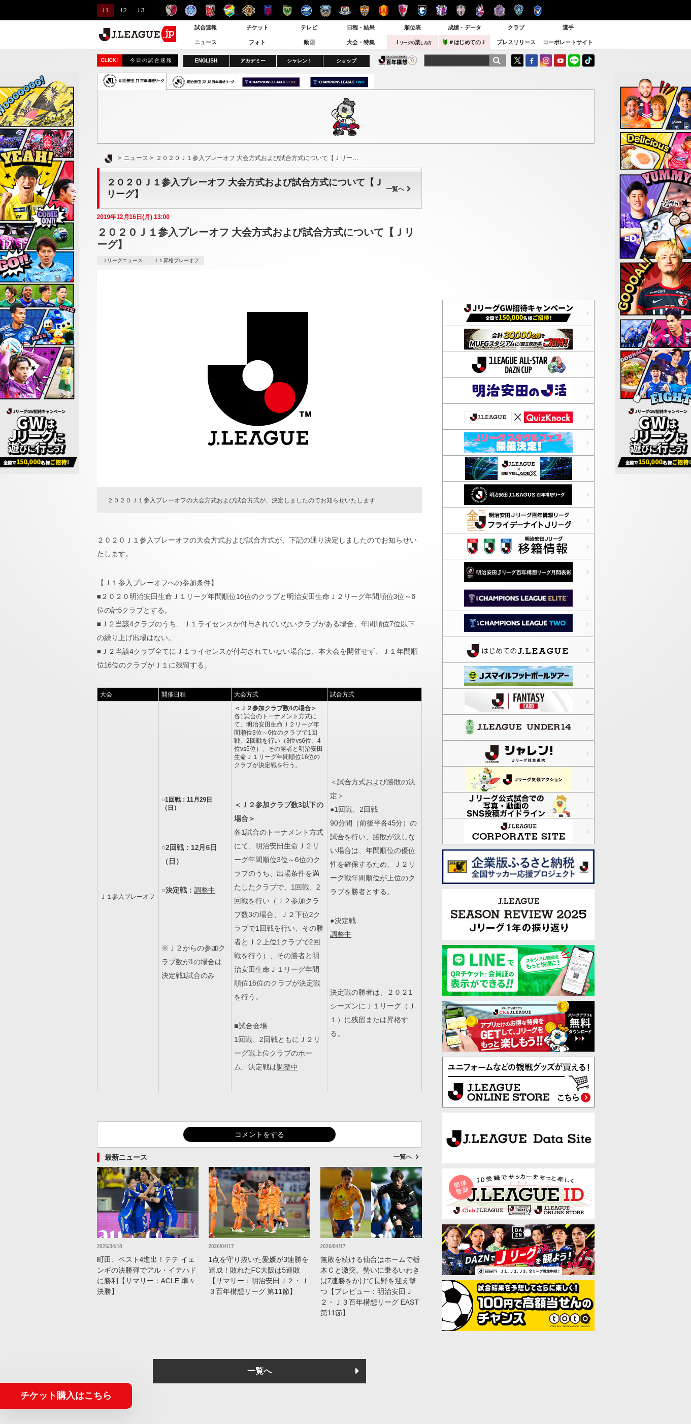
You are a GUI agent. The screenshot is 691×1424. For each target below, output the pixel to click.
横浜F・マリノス (345, 10)
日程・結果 (361, 27)
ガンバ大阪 (422, 10)
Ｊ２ (122, 10)
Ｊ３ (139, 10)
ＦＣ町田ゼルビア (306, 10)
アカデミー (253, 61)
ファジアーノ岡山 (480, 10)
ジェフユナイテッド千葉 (229, 10)
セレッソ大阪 (441, 10)
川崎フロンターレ (325, 10)
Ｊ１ (104, 10)
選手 (568, 27)
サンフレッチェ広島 (499, 10)
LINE (574, 60)
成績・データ (464, 27)
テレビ (309, 27)
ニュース (205, 42)
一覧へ (398, 189)
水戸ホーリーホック (190, 10)
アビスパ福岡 (518, 10)
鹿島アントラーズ (171, 10)
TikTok (588, 60)
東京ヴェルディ (287, 10)
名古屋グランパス (383, 10)
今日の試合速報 (151, 60)
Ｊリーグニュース (122, 260)
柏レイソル (248, 10)
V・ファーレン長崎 (538, 10)
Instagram (546, 60)
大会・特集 (361, 42)
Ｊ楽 (413, 42)
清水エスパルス (364, 10)
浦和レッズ (210, 10)
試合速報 (205, 27)
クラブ (516, 27)
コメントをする (259, 1134)
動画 (309, 42)
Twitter (517, 60)
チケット (257, 27)
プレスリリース (516, 42)
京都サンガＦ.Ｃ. (403, 10)
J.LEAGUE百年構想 (397, 60)
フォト (257, 42)
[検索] (496, 60)
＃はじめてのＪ (464, 42)
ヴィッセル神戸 (460, 10)
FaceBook (531, 60)
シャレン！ (299, 61)
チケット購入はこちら (66, 1395)
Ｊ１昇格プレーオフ (176, 260)
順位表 (412, 27)
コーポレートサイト (568, 42)
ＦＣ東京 (267, 10)
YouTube (560, 60)
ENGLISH (206, 61)
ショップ (346, 61)
